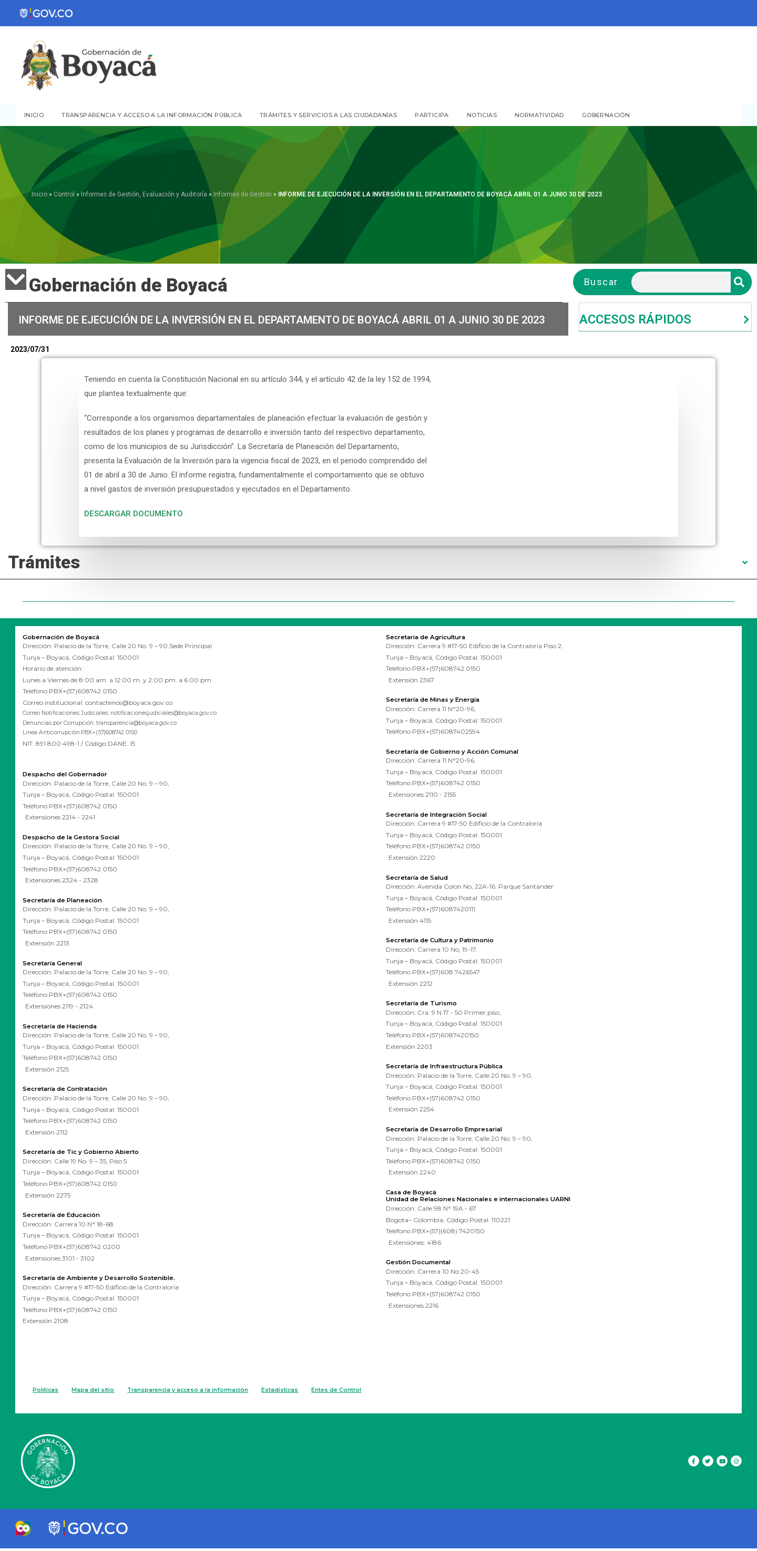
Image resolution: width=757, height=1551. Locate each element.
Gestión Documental (424, 1259)
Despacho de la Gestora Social (80, 840)
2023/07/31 (30, 349)
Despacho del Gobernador (72, 777)
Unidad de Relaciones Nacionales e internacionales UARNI (495, 1196)
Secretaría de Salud (423, 875)
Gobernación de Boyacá (68, 636)
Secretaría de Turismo (428, 1001)
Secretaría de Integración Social (446, 813)
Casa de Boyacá (416, 1189)
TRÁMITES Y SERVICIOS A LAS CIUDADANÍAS (328, 115)
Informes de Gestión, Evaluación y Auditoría (144, 194)
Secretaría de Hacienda (67, 1028)
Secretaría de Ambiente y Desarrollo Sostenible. (113, 1279)
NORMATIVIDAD (539, 115)
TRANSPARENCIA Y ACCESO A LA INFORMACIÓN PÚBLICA (152, 115)
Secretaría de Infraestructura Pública (455, 1064)
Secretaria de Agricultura (433, 636)
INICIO (34, 115)
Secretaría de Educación (69, 1216)
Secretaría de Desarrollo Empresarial (456, 1126)
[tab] (665, 317)
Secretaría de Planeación (70, 903)
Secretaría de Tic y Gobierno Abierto (91, 1154)
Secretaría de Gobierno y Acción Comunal (464, 750)
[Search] (740, 282)
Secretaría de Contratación (73, 1091)
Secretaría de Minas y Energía (442, 699)
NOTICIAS (482, 115)
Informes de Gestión (242, 194)
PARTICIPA (432, 115)
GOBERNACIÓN (606, 115)
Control (64, 194)
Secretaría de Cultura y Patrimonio (450, 938)
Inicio (39, 194)
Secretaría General (58, 966)
